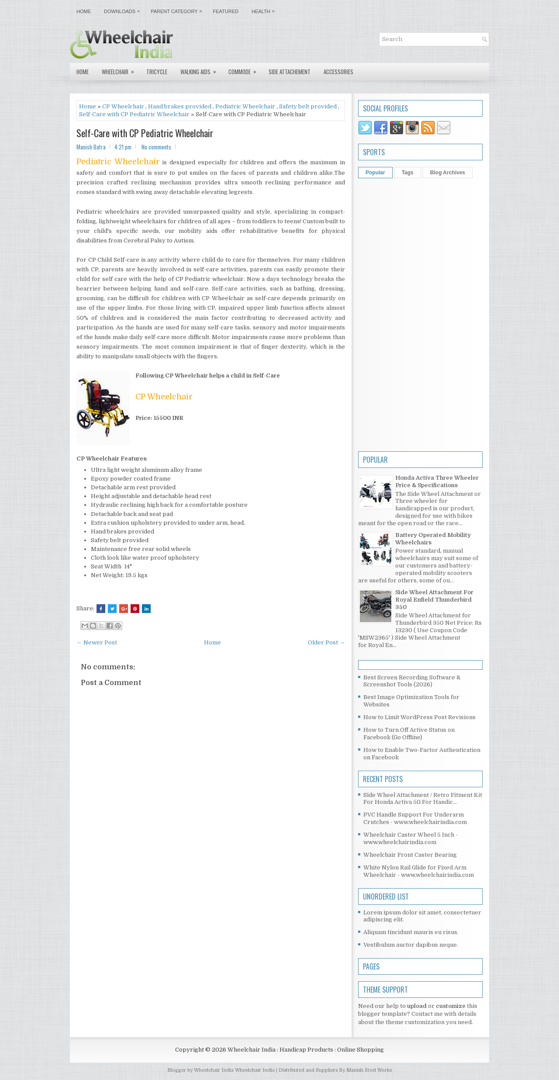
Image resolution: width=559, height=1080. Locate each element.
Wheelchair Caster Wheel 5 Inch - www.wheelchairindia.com (410, 838)
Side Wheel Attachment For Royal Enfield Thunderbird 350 (434, 599)
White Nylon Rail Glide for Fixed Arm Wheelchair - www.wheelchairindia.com (418, 871)
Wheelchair (121, 69)
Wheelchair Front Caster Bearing (410, 855)
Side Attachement (290, 71)
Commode (245, 69)
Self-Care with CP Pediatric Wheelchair (134, 114)
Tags (408, 173)
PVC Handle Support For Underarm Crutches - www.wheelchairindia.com (415, 818)
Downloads (124, 9)
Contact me (427, 1014)
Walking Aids (201, 69)
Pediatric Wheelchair (245, 106)
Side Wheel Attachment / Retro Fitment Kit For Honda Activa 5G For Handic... (422, 799)
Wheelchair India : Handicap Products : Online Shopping (306, 1049)
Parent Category (178, 9)
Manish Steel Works (369, 1070)
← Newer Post (96, 642)
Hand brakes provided (179, 106)
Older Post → (326, 642)
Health (265, 9)
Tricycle (156, 71)
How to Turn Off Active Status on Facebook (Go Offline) (409, 734)
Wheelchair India (255, 1070)
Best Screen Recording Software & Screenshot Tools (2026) (412, 681)
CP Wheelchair (123, 106)
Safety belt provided (308, 106)
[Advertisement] (210, 958)
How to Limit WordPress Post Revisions (419, 717)
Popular (375, 173)
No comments (156, 146)
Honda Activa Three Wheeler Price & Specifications (437, 481)
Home (83, 11)
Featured (225, 11)
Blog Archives (447, 173)
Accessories (338, 71)
